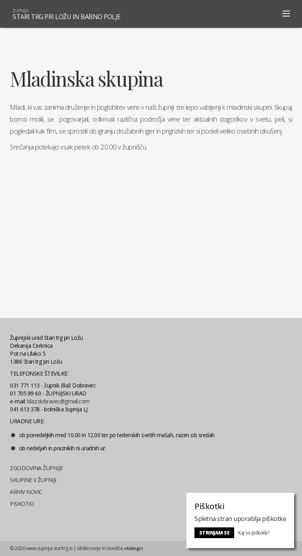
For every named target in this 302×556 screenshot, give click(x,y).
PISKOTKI (21, 504)
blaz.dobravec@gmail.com (58, 401)
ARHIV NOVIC (26, 492)
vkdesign (133, 548)
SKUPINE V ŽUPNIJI (33, 480)
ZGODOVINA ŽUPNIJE (36, 468)
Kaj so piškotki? (253, 532)
